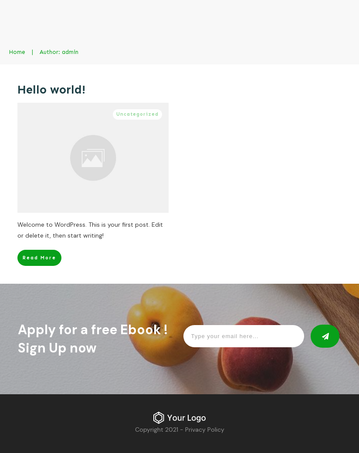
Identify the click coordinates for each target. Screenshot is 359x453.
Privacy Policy (204, 429)
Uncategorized (137, 114)
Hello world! (51, 90)
